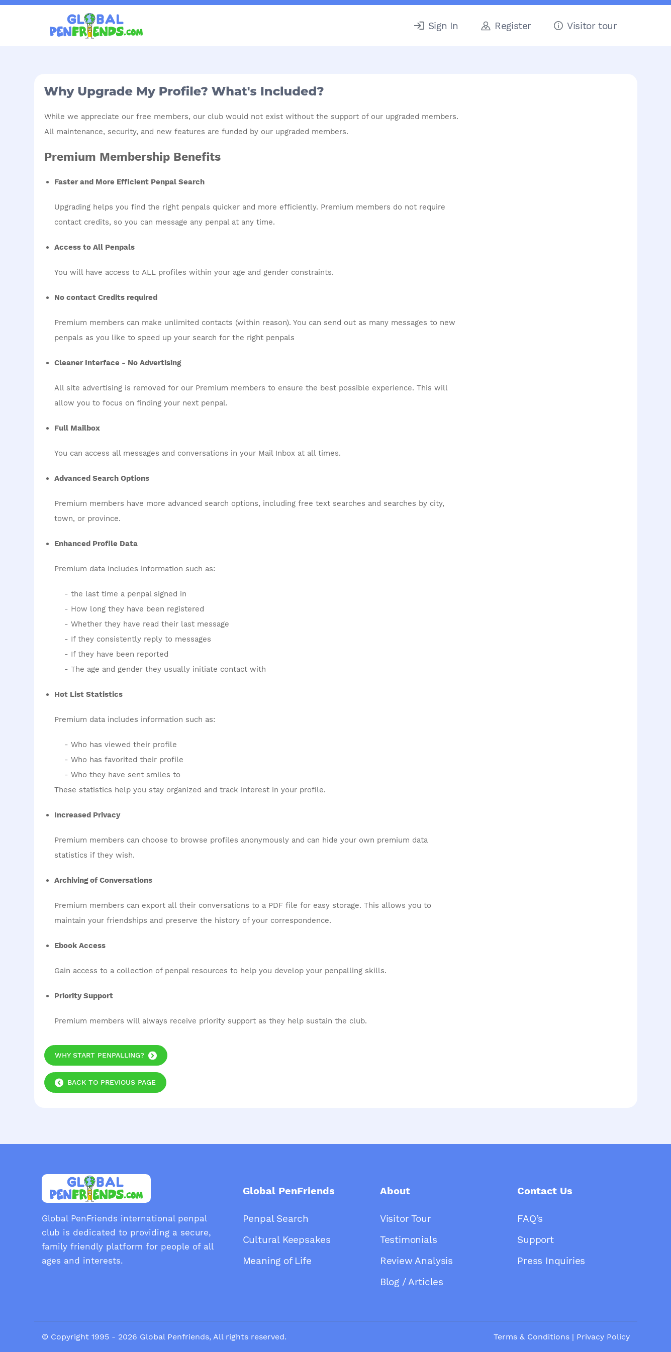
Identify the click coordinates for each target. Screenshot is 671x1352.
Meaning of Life (277, 1261)
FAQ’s (530, 1218)
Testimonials (408, 1239)
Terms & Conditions (531, 1336)
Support (535, 1239)
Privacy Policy (603, 1336)
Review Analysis (416, 1261)
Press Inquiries (551, 1261)
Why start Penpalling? (99, 1055)
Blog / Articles (411, 1282)
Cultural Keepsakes (287, 1239)
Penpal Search (276, 1218)
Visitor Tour (405, 1218)
